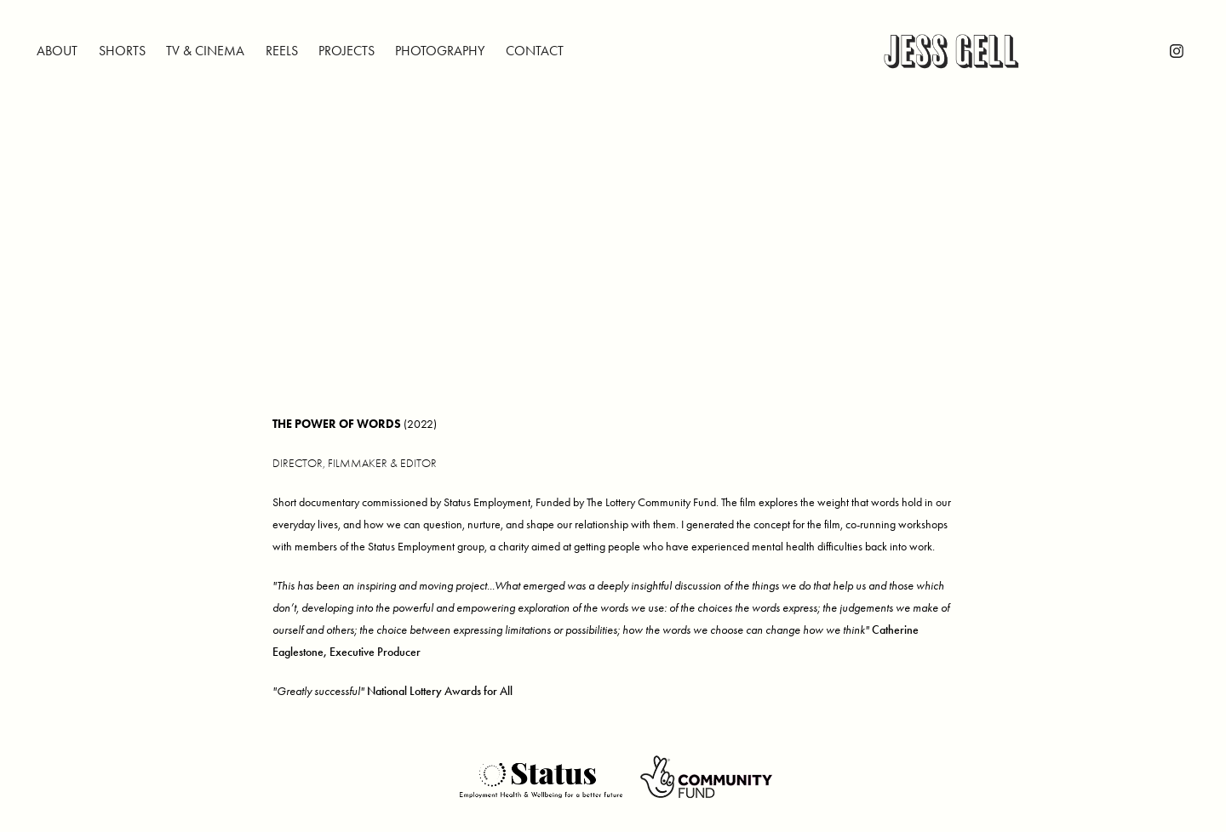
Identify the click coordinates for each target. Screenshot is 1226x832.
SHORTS (122, 51)
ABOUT (57, 51)
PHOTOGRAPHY (439, 51)
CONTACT (535, 51)
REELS (282, 51)
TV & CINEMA (205, 51)
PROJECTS (346, 51)
